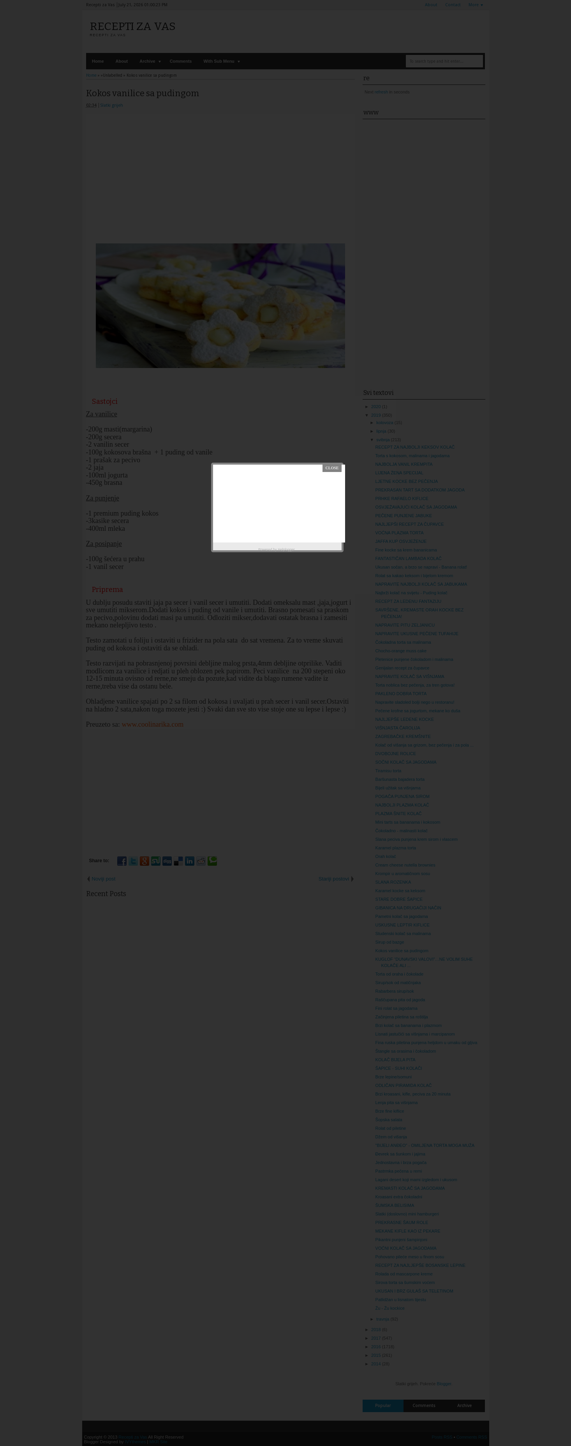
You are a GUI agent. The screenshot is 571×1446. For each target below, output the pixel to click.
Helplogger (286, 549)
